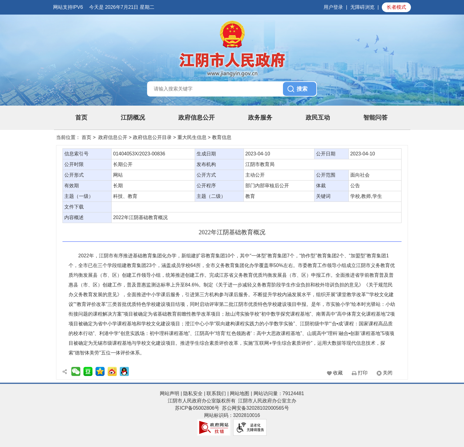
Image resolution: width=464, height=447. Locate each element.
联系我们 (216, 393)
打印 (363, 372)
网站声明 (169, 393)
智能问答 (375, 117)
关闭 (387, 372)
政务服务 (260, 117)
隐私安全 (193, 393)
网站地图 (239, 393)
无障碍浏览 (362, 7)
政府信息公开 (196, 117)
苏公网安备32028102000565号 (255, 408)
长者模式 (396, 7)
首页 (81, 117)
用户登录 (333, 7)
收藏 (338, 372)
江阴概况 (133, 117)
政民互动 (318, 117)
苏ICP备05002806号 (197, 408)
